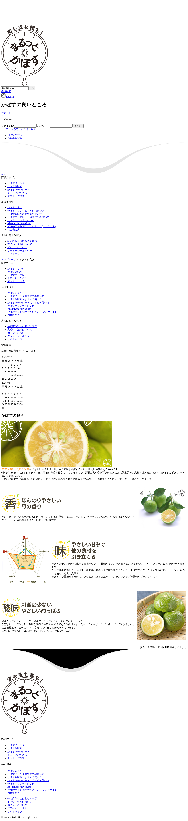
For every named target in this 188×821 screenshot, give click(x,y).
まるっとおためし (17, 193)
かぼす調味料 (14, 186)
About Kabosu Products (19, 223)
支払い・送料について (19, 244)
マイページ (7, 119)
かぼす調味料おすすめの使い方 (24, 214)
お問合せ (6, 113)
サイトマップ (14, 254)
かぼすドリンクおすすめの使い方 (25, 210)
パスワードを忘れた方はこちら (18, 129)
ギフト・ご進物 (16, 196)
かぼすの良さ (14, 207)
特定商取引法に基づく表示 (22, 241)
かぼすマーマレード (18, 189)
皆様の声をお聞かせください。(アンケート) (31, 226)
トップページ (8, 259)
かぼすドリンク (16, 183)
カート (5, 116)
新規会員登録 (14, 138)
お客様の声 (13, 229)
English (10, 96)
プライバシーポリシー (19, 250)
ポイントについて (17, 247)
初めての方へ (14, 135)
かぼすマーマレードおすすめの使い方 (28, 217)
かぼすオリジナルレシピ (20, 220)
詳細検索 (6, 91)
